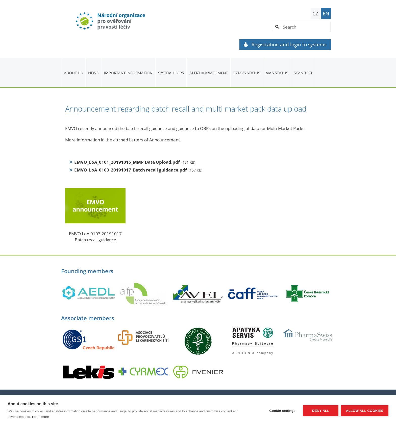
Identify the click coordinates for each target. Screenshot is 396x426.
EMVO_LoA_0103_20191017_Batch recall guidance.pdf (130, 170)
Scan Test (303, 72)
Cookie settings (282, 411)
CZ (315, 13)
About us (73, 72)
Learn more (40, 417)
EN (326, 13)
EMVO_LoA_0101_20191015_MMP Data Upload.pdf (127, 162)
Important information (128, 72)
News (93, 72)
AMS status (277, 72)
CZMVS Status (246, 72)
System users (171, 72)
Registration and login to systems (285, 44)
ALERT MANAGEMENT (208, 72)
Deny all (320, 411)
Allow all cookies (364, 411)
